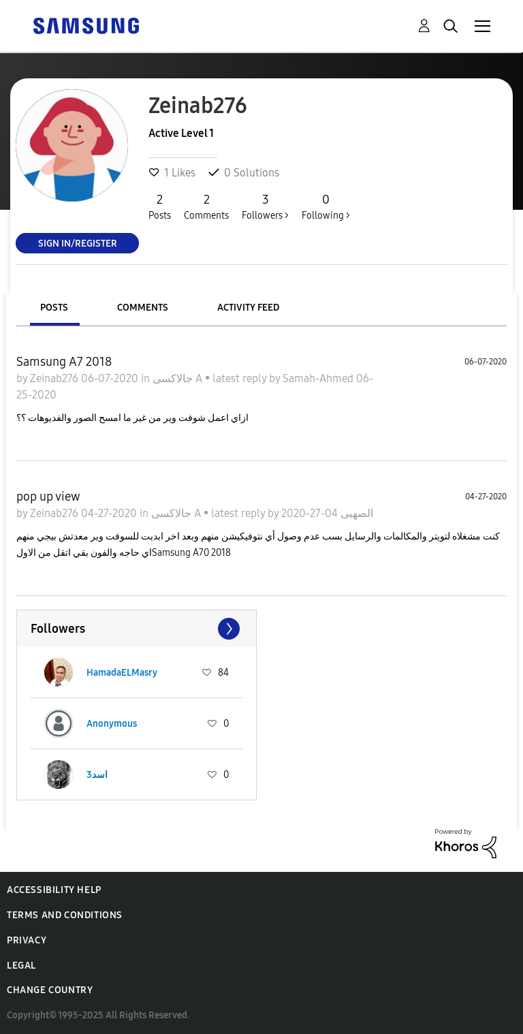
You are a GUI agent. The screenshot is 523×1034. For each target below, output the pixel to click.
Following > (326, 206)
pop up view (48, 496)
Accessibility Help (54, 890)
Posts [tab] (54, 307)
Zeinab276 (55, 378)
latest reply (240, 378)
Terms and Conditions (65, 915)
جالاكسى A (179, 378)
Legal (21, 965)
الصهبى (355, 513)
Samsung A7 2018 (64, 361)
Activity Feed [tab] (248, 307)
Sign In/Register (77, 243)
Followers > (265, 206)
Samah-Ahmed (319, 378)
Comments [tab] (142, 307)
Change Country (50, 990)
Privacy (26, 940)
